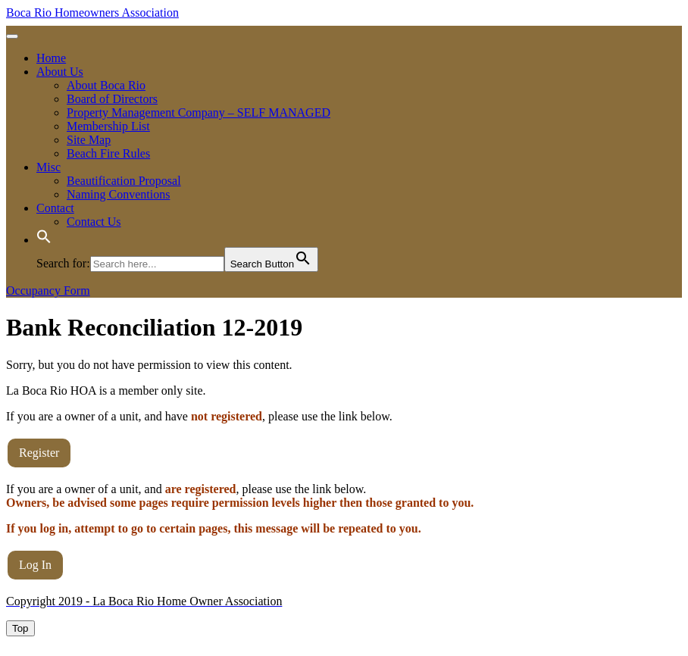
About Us (59, 71)
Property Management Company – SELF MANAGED (198, 112)
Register (39, 452)
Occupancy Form (48, 290)
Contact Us (94, 221)
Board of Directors (112, 98)
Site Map (89, 139)
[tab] (12, 36)
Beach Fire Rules (108, 153)
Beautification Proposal (124, 180)
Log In (35, 564)
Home (51, 58)
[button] (44, 239)
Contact (55, 207)
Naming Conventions (118, 194)
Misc (48, 167)
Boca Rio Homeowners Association (92, 12)
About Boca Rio (106, 85)
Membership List (108, 126)
